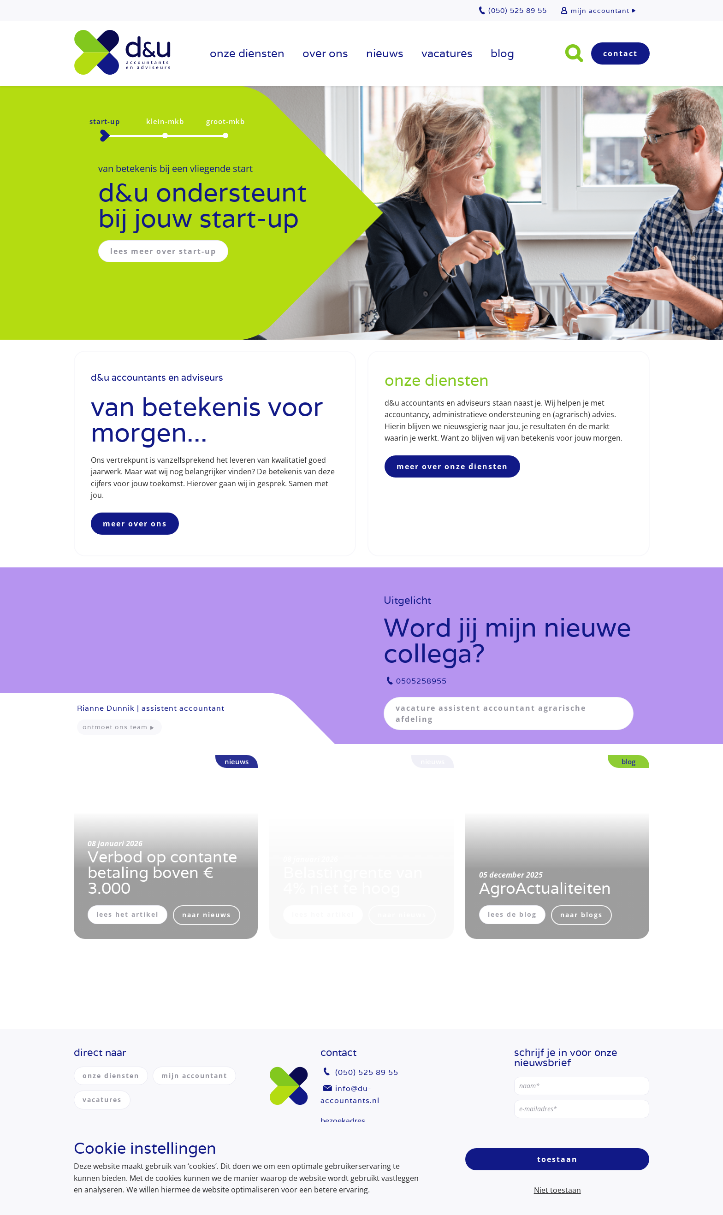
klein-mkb (165, 121)
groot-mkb (225, 121)
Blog (502, 53)
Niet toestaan (557, 1190)
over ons (325, 53)
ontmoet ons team (115, 727)
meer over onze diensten (452, 466)
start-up (104, 121)
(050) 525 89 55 (366, 1072)
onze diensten (247, 53)
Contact (620, 53)
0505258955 (421, 681)
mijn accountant (600, 10)
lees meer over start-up (163, 251)
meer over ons (135, 524)
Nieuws (384, 53)
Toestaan (557, 1159)
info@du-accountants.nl (349, 1094)
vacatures (447, 53)
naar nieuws (206, 914)
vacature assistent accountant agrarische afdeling (491, 713)
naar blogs (581, 914)
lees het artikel (127, 914)
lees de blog (512, 914)
